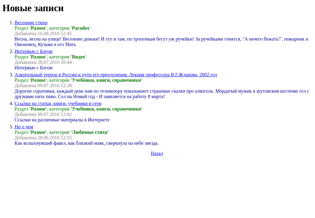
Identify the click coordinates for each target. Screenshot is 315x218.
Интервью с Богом (33, 51)
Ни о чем (24, 126)
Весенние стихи (31, 22)
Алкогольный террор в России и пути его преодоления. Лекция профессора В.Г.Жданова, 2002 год (116, 74)
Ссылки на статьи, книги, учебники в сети (58, 103)
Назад (157, 153)
